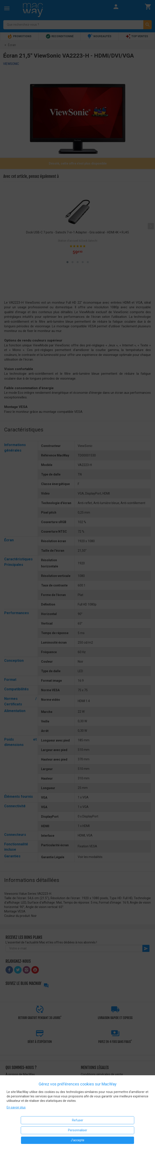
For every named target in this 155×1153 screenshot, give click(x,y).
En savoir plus (16, 1107)
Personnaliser (77, 1130)
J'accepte (77, 1140)
